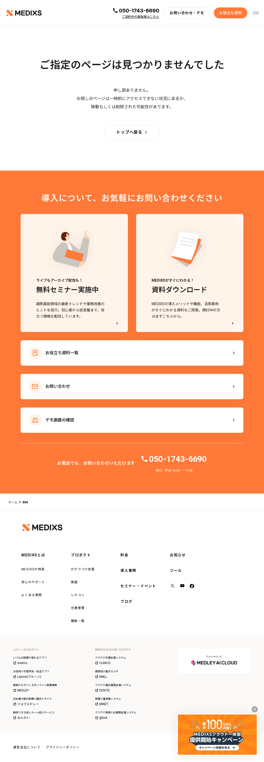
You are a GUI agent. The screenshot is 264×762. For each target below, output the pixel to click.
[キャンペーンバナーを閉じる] (255, 709)
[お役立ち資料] (231, 13)
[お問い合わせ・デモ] (187, 13)
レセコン (78, 595)
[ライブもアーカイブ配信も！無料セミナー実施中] (74, 273)
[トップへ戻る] (132, 132)
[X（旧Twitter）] (173, 586)
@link (101, 718)
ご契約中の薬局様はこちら (140, 17)
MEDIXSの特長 (33, 569)
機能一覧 (78, 621)
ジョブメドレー (26, 704)
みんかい (21, 718)
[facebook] (192, 586)
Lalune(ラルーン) (27, 677)
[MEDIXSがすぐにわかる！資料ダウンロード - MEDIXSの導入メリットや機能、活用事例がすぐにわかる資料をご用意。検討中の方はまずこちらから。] (189, 273)
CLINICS (102, 663)
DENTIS (102, 690)
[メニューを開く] (256, 13)
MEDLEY (21, 690)
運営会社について (26, 747)
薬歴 (74, 582)
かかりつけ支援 (83, 569)
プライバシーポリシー (63, 747)
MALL (101, 677)
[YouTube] (182, 586)
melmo (20, 663)
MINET (101, 704)
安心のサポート (33, 582)
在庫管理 (78, 608)
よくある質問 (31, 595)
